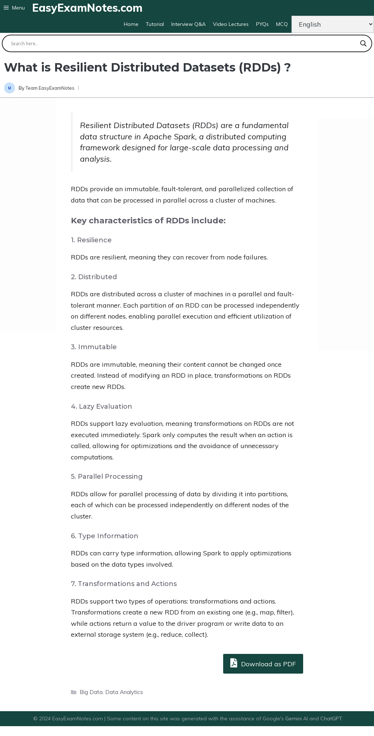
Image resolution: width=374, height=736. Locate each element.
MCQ (282, 24)
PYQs (262, 24)
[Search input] (183, 43)
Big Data (91, 692)
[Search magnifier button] (363, 43)
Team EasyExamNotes (50, 88)
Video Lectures (231, 24)
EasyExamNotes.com (87, 8)
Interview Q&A (188, 24)
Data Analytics (124, 692)
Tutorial (155, 24)
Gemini (294, 718)
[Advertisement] (28, 214)
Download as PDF (263, 662)
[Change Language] (332, 24)
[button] (14, 8)
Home (131, 24)
